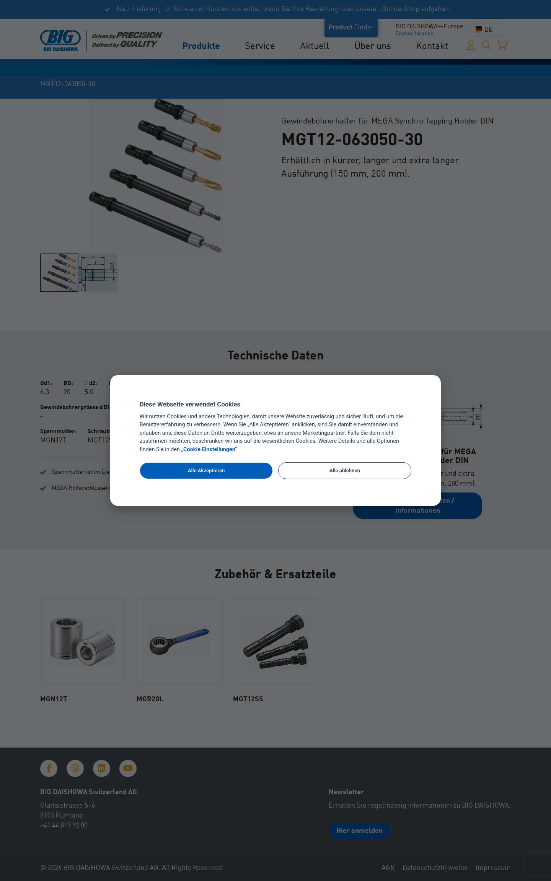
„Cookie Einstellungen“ (209, 449)
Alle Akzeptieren (206, 470)
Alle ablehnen (344, 470)
